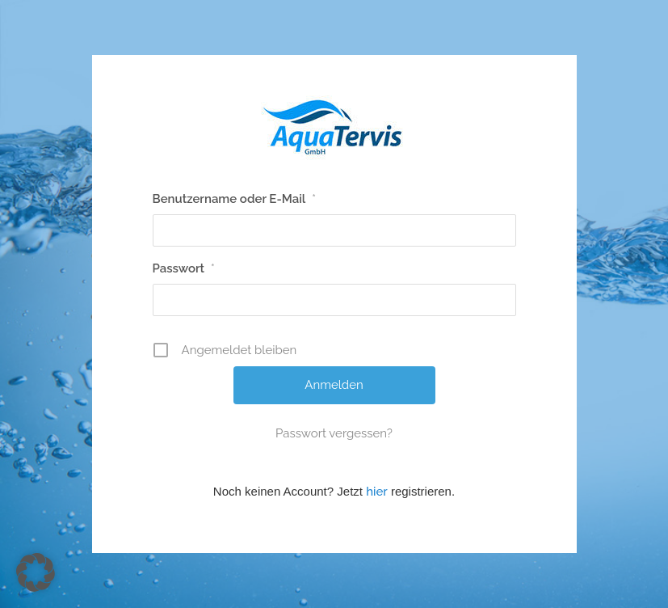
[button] (35, 572)
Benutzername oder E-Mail (235, 199)
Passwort (184, 268)
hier (377, 491)
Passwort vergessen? (334, 433)
